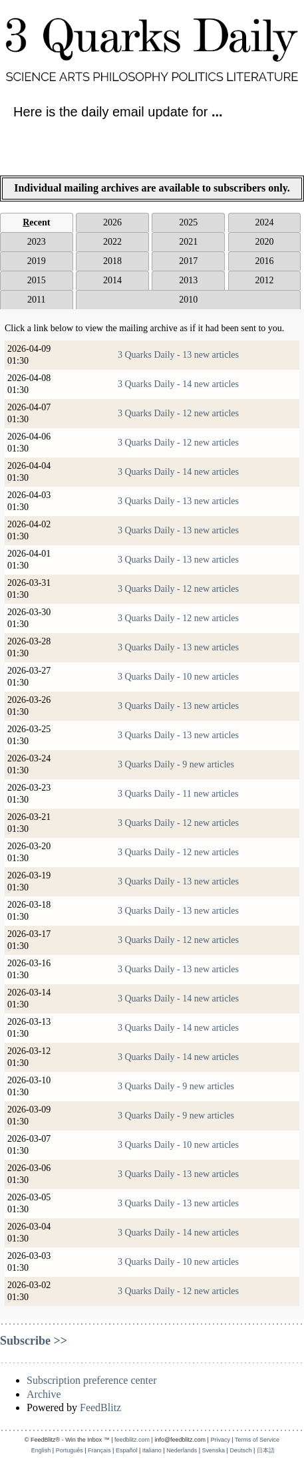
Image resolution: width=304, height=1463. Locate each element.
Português (69, 1450)
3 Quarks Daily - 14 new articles (178, 384)
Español (127, 1450)
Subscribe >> (33, 1340)
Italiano (152, 1450)
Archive (44, 1394)
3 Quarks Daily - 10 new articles (178, 677)
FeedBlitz (100, 1407)
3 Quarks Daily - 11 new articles (178, 794)
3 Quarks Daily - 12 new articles (178, 413)
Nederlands (181, 1450)
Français (99, 1450)
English (41, 1450)
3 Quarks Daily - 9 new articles (176, 764)
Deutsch (240, 1450)
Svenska (214, 1450)
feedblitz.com (132, 1439)
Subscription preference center (91, 1380)
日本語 (266, 1450)
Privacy (220, 1439)
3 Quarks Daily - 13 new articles (178, 355)
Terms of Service (257, 1439)
